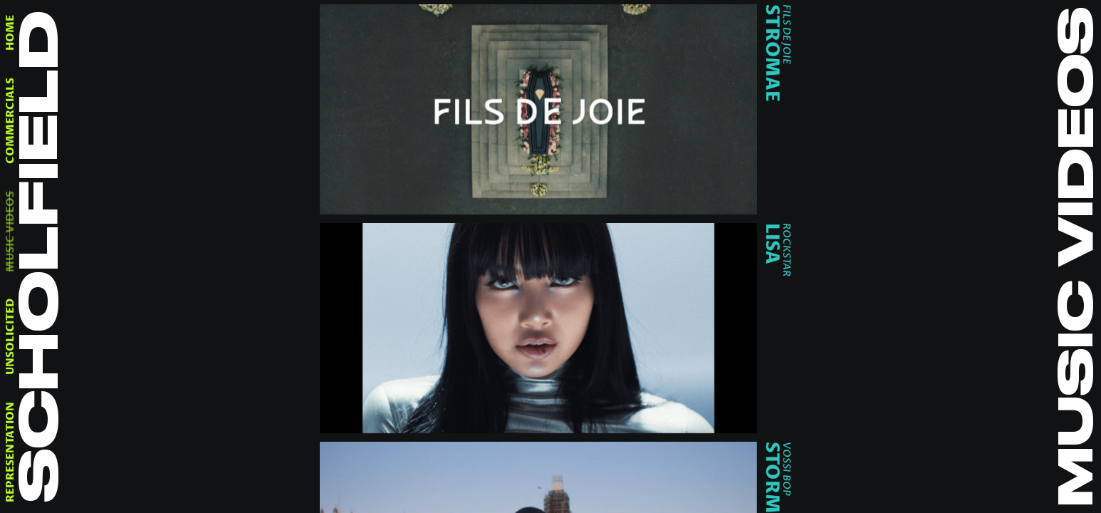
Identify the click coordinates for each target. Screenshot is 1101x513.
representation (10, 452)
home (10, 33)
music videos (10, 230)
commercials (10, 121)
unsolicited (10, 337)
